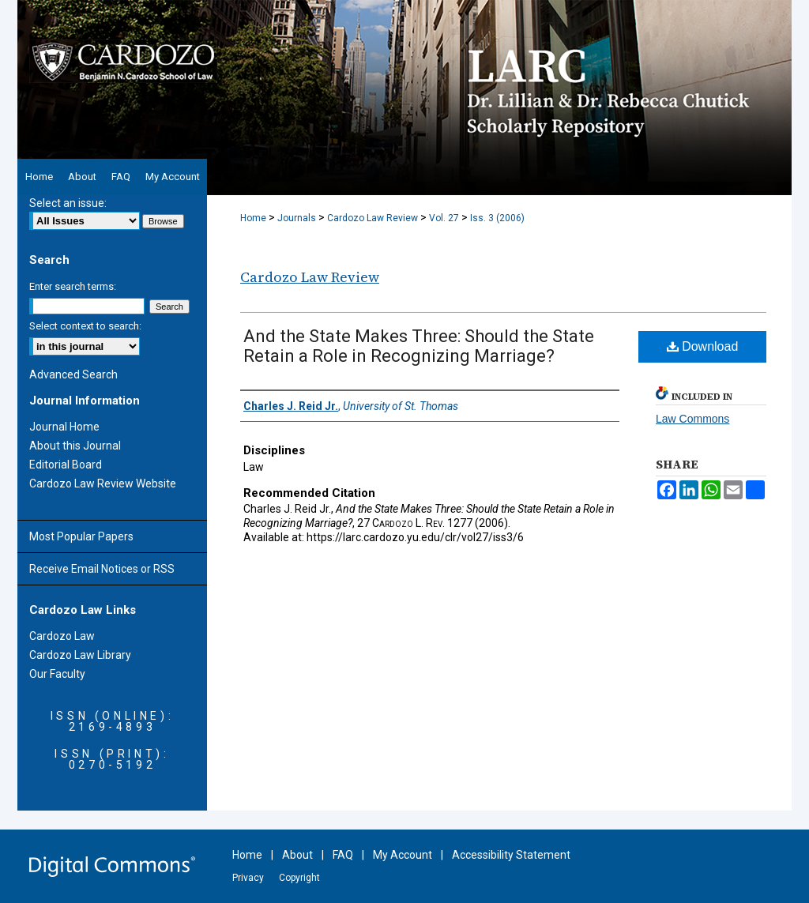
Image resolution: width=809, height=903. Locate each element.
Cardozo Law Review (372, 218)
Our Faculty (57, 674)
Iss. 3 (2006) (497, 218)
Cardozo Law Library (80, 655)
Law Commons (692, 418)
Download (703, 346)
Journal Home (64, 426)
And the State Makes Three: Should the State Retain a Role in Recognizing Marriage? (418, 346)
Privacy (248, 877)
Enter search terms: (72, 286)
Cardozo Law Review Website (102, 483)
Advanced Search (73, 374)
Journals (296, 218)
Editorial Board (65, 464)
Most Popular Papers (81, 536)
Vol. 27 (444, 218)
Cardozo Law (62, 636)
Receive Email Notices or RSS (102, 568)
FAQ (343, 854)
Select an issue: (68, 203)
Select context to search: (85, 326)
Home (253, 218)
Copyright (299, 877)
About (297, 854)
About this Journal (75, 445)
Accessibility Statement (511, 854)
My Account (402, 854)
